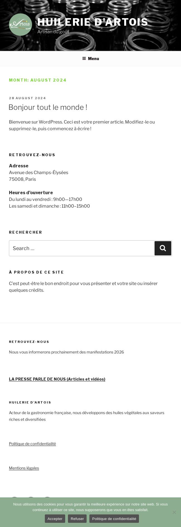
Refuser (77, 519)
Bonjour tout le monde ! (47, 107)
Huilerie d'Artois (93, 22)
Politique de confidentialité (32, 443)
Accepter (55, 519)
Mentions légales (24, 468)
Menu (90, 58)
